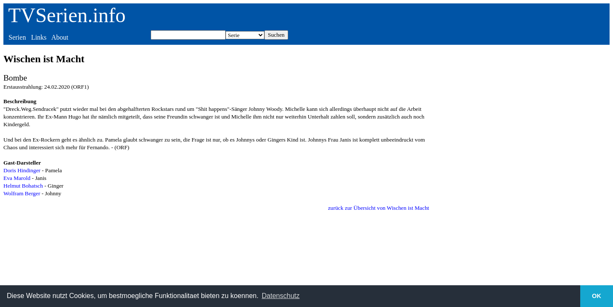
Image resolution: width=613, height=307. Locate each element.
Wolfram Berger (21, 193)
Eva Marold (16, 178)
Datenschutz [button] (281, 295)
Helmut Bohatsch (23, 185)
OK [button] (597, 296)
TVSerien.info (67, 15)
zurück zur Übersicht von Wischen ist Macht (378, 208)
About (59, 37)
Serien (17, 37)
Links (38, 37)
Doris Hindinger (21, 170)
